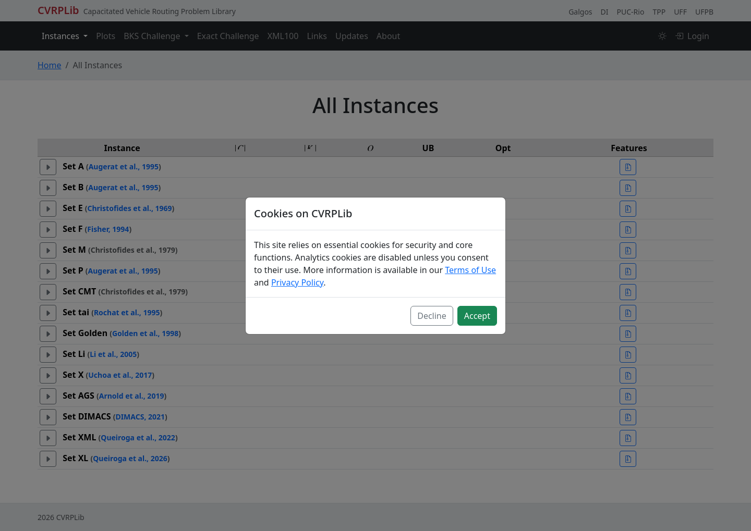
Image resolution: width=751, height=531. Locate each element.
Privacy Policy (297, 282)
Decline (431, 316)
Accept (477, 316)
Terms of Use (470, 270)
